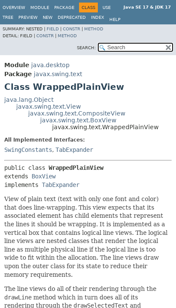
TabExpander (74, 149)
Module (39, 7)
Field (53, 29)
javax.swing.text (58, 74)
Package (64, 7)
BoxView (44, 176)
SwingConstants (28, 149)
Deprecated (72, 17)
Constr (71, 29)
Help (114, 19)
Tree (8, 17)
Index (97, 17)
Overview (14, 7)
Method (93, 29)
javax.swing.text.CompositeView (76, 113)
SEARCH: (86, 47)
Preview (28, 17)
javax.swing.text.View (48, 106)
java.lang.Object (28, 99)
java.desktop (50, 65)
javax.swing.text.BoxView (78, 120)
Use (107, 7)
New (48, 17)
